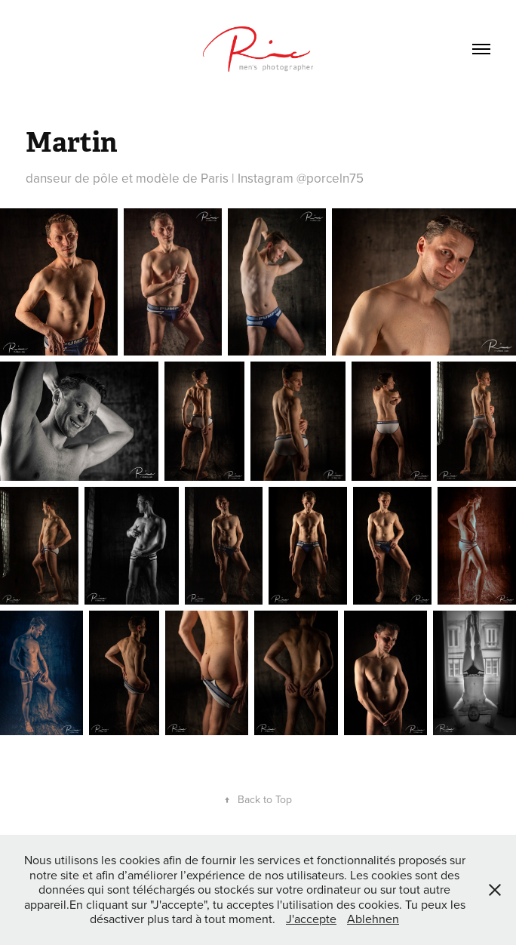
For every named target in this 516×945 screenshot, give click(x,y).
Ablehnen (373, 918)
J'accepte (311, 918)
